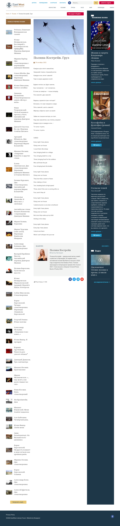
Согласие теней (99, 188)
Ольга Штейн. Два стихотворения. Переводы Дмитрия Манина (22, 76)
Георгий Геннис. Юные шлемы (21, 321)
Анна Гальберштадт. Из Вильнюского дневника (21, 436)
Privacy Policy (10, 515)
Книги (112, 7)
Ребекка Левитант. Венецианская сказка (22, 32)
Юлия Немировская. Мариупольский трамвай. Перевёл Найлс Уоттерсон (22, 282)
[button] (70, 279)
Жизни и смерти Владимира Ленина (99, 55)
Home (8, 14)
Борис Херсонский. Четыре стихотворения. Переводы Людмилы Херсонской (21, 307)
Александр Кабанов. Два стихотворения (20, 246)
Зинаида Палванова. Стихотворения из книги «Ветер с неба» (22, 97)
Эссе (83, 8)
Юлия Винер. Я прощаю (20, 341)
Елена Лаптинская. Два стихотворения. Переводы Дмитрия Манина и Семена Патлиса (22, 169)
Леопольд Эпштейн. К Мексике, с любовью (19, 200)
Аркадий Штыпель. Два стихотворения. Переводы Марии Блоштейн (21, 141)
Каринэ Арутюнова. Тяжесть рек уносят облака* (21, 350)
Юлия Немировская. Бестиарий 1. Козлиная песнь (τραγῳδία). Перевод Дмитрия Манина (22, 46)
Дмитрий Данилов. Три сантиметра (22, 361)
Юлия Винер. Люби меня (20, 426)
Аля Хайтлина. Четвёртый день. (21, 418)
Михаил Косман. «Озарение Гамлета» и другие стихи (22, 154)
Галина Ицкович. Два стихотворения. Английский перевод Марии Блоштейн (21, 186)
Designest (37, 518)
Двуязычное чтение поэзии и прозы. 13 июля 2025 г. (99, 271)
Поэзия (63, 8)
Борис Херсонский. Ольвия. (19, 472)
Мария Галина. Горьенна (20, 222)
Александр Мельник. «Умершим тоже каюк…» (21, 330)
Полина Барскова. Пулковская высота (22, 270)
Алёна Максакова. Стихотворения (22, 294)
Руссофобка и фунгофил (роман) (100, 123)
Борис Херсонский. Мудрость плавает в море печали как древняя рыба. (22, 449)
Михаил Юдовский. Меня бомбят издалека (21, 409)
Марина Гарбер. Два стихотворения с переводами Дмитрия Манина (21, 63)
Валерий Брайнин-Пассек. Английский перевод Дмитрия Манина (22, 258)
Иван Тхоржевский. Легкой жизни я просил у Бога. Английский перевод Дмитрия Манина (22, 114)
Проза (73, 8)
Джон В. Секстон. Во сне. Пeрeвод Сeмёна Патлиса (21, 129)
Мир (91, 8)
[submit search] (96, 2)
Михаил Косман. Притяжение (21, 368)
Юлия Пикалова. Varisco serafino (21, 86)
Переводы (101, 8)
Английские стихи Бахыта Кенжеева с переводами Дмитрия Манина (22, 212)
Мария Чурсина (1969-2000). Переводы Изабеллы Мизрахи (21, 233)
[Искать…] (82, 2)
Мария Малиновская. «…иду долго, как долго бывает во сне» (21, 379)
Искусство (52, 7)
